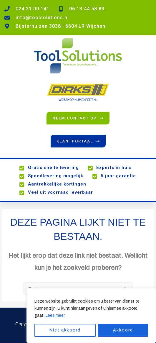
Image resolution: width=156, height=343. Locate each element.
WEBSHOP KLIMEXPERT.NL (78, 99)
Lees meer (55, 315)
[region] (91, 315)
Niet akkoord (65, 330)
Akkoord (123, 330)
